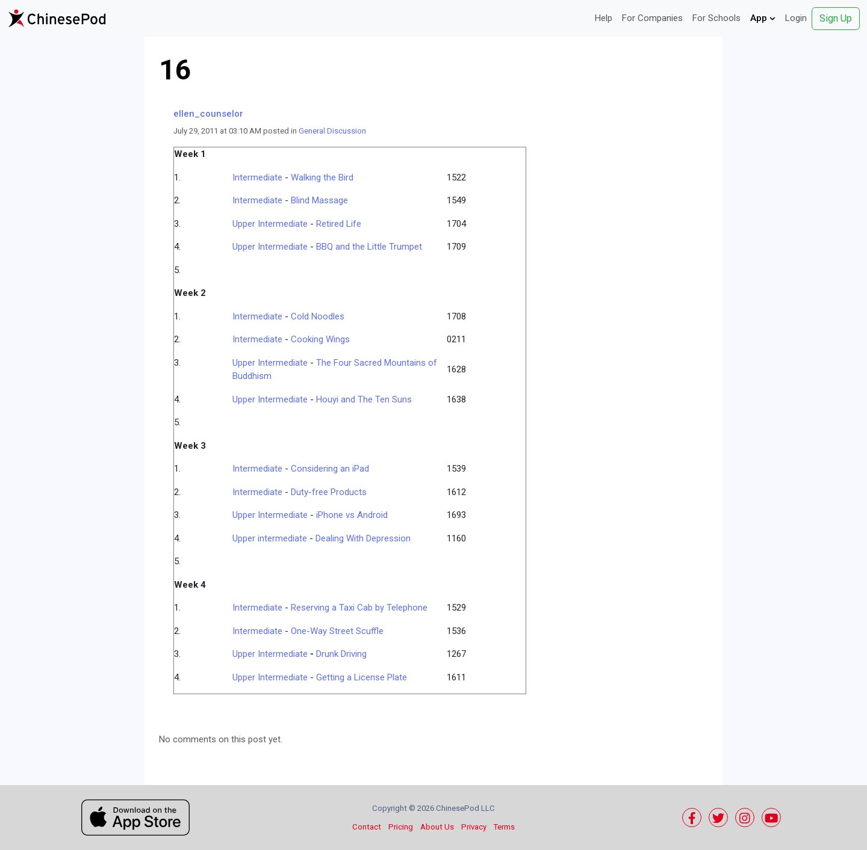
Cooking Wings (320, 339)
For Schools (716, 18)
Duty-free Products (329, 492)
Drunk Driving (341, 653)
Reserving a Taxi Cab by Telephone (359, 607)
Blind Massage (319, 200)
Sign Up (835, 18)
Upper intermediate (269, 538)
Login (796, 18)
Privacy (473, 826)
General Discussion (332, 130)
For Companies (652, 18)
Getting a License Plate (361, 677)
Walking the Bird (322, 177)
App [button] (762, 18)
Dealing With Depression (363, 538)
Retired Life (338, 223)
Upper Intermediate (270, 223)
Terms (504, 826)
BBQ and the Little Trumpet (369, 246)
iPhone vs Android (352, 515)
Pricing (400, 826)
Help (603, 18)
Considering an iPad (330, 468)
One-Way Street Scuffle (337, 631)
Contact (366, 826)
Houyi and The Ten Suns (364, 399)
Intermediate (257, 177)
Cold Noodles (317, 316)
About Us (437, 826)
